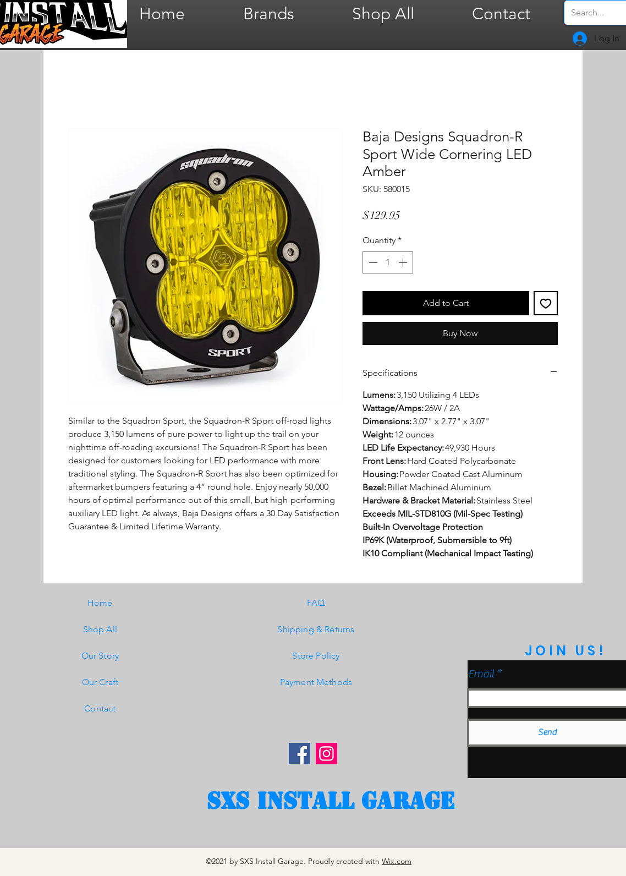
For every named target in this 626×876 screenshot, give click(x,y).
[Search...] (597, 13)
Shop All (100, 629)
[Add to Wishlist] (546, 303)
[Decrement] (372, 262)
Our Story (100, 655)
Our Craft (100, 682)
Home (100, 603)
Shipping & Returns (315, 629)
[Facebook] (299, 753)
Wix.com (396, 861)
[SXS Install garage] (330, 801)
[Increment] (403, 262)
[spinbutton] (388, 262)
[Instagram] (326, 753)
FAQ (316, 603)
